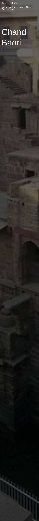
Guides (12, 7)
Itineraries (20, 7)
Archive (4, 7)
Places (28, 7)
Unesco (11, 9)
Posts (4, 9)
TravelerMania (10, 3)
